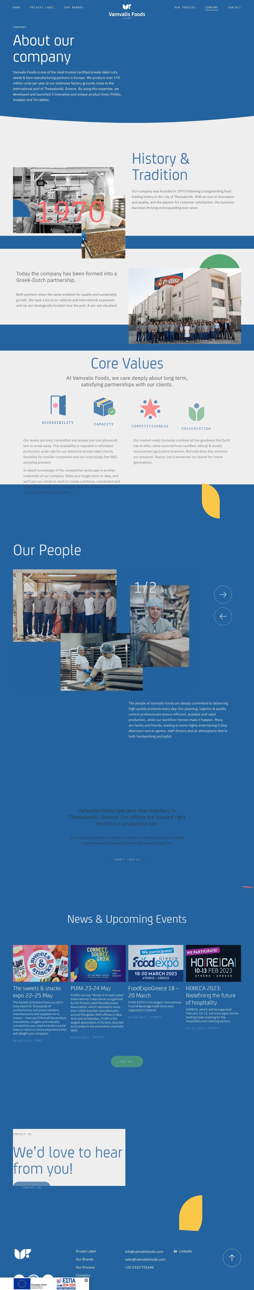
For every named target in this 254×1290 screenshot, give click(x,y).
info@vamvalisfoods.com (144, 1251)
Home (16, 7)
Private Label (42, 7)
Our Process (185, 7)
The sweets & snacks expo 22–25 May (37, 996)
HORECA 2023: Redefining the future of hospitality (211, 1000)
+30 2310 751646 (139, 1267)
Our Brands (73, 7)
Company (211, 7)
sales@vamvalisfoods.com (145, 1259)
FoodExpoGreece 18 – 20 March (153, 996)
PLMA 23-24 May (91, 993)
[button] (223, 622)
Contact (234, 7)
